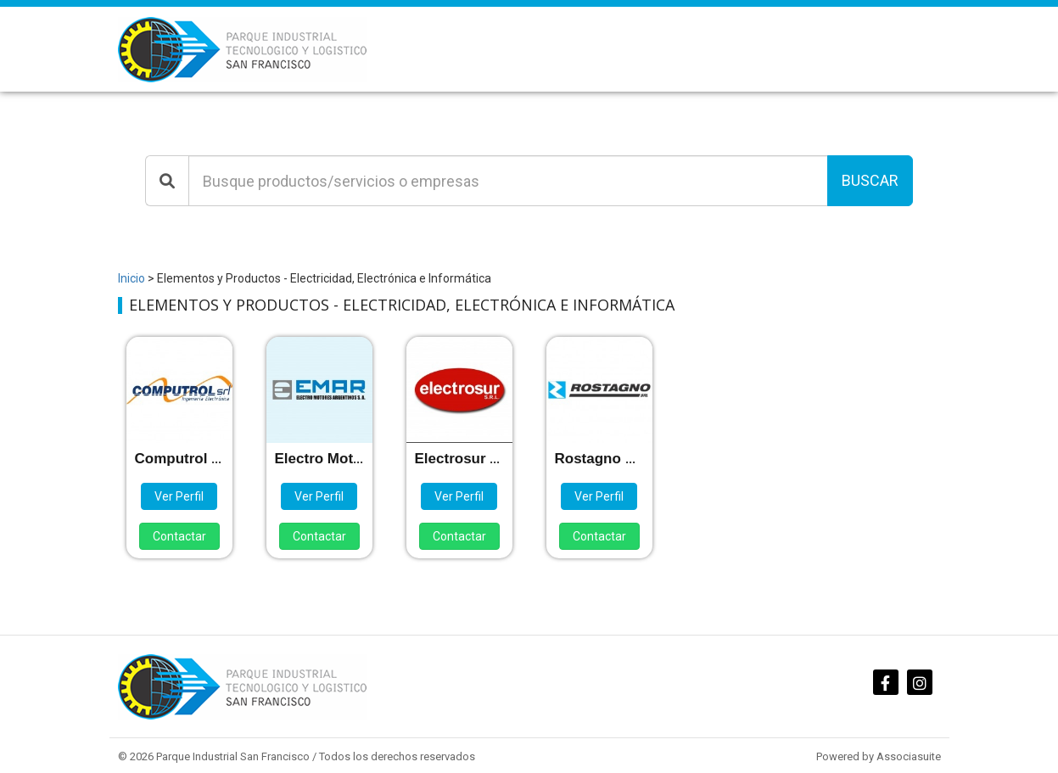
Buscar (870, 180)
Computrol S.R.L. (194, 459)
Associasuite (908, 756)
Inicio (131, 278)
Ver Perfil (179, 496)
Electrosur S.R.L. (473, 459)
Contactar (179, 536)
